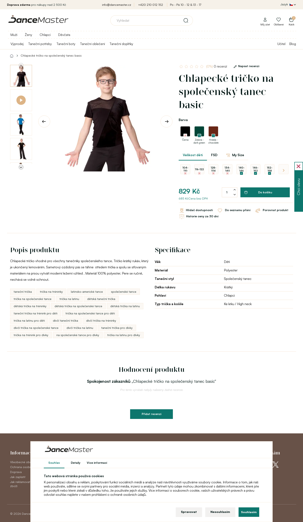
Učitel (281, 44)
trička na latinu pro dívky (123, 335)
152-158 (269, 169)
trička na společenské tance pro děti (90, 313)
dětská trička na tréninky (30, 306)
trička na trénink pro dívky (31, 335)
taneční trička (23, 291)
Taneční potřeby (40, 44)
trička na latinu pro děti (29, 320)
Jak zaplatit (17, 477)
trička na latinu (69, 299)
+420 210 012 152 (150, 4)
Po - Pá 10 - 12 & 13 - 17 (185, 4)
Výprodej (17, 44)
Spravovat (189, 512)
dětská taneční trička (101, 299)
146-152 (255, 169)
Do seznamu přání (234, 210)
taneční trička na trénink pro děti (35, 313)
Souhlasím (249, 512)
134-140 (227, 169)
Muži (13, 35)
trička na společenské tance (32, 299)
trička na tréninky (51, 291)
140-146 (242, 169)
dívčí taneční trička (65, 320)
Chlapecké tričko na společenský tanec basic (51, 55)
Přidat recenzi (151, 414)
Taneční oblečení (92, 44)
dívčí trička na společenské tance (36, 327)
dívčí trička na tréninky (101, 320)
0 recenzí (217, 66)
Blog (292, 44)
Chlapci (45, 35)
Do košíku (258, 192)
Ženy (28, 35)
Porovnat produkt (271, 210)
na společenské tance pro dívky (77, 335)
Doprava (16, 472)
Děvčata (64, 35)
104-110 (185, 169)
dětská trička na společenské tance (78, 306)
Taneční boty (65, 44)
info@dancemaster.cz (116, 4)
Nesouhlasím (220, 512)
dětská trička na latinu (125, 306)
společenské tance (123, 291)
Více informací (97, 462)
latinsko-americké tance (87, 291)
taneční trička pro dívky (117, 327)
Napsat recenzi (245, 66)
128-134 (213, 169)
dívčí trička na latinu (80, 327)
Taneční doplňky (121, 44)
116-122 (199, 169)
